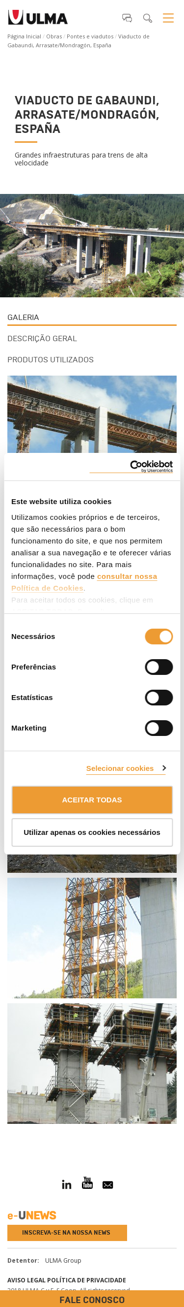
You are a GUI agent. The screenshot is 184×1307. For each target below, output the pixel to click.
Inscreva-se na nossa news (66, 1232)
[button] (127, 18)
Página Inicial (24, 36)
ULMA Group (63, 1260)
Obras (54, 36)
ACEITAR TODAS (92, 800)
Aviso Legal (26, 1280)
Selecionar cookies (120, 768)
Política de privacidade (86, 1280)
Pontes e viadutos (90, 36)
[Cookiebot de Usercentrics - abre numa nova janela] (131, 467)
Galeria (23, 317)
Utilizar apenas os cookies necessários (92, 832)
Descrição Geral (42, 338)
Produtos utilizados (50, 359)
